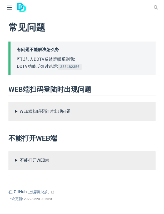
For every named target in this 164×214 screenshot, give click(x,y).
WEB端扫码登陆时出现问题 (45, 111)
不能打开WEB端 (34, 160)
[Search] (156, 7)
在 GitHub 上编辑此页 (28, 191)
